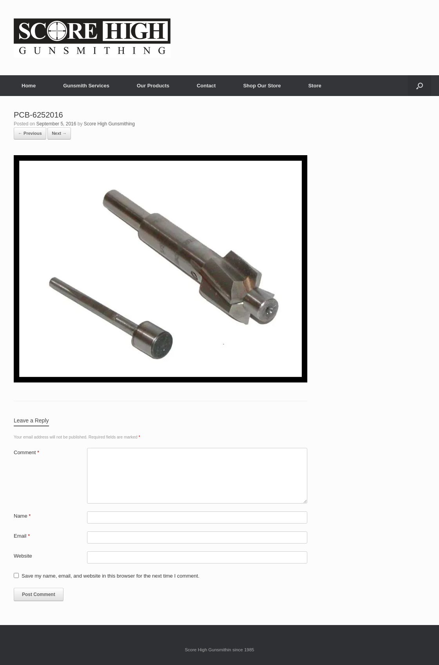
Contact (206, 86)
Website (23, 556)
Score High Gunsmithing (109, 124)
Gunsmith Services (86, 86)
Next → (59, 133)
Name (22, 516)
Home (29, 86)
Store (314, 86)
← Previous (30, 133)
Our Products (153, 86)
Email (22, 536)
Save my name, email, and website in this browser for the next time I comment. (111, 576)
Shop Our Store (262, 86)
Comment (26, 452)
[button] (419, 85)
